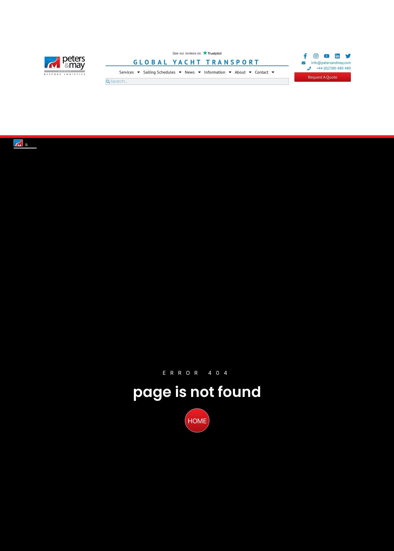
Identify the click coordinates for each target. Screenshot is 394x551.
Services (130, 72)
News (193, 72)
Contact (265, 72)
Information (218, 72)
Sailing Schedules (162, 72)
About (243, 72)
